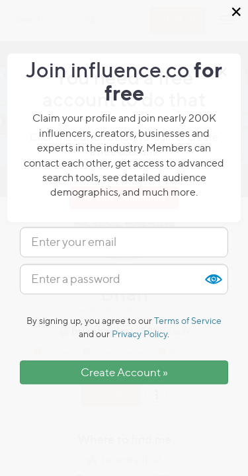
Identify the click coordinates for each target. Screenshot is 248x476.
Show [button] (213, 279)
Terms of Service (188, 320)
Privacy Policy (139, 333)
